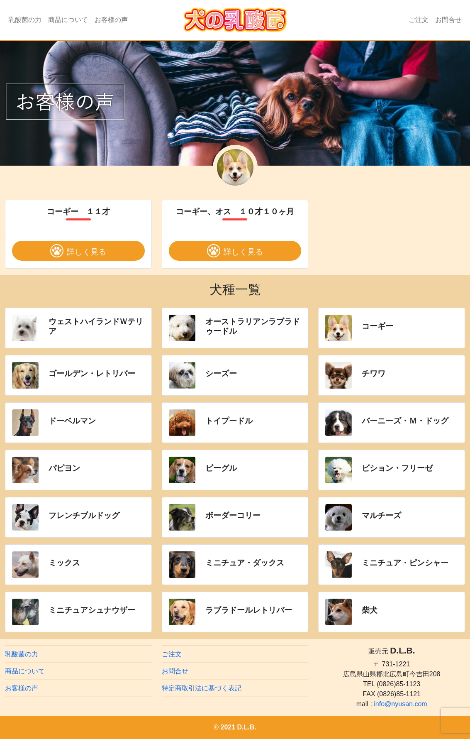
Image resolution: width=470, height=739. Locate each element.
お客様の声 (111, 19)
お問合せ (448, 19)
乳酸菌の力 (24, 19)
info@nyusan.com (400, 703)
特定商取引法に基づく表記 (201, 688)
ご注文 (419, 19)
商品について (68, 19)
